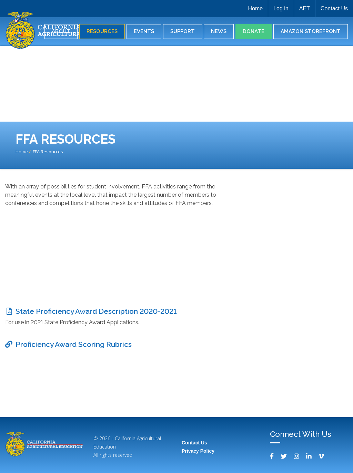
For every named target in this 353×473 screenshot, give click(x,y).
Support (182, 31)
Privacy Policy (198, 451)
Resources (102, 31)
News (218, 31)
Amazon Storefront (311, 31)
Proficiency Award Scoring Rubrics (74, 344)
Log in (281, 8)
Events (144, 31)
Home (255, 8)
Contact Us (334, 8)
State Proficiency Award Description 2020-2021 (96, 311)
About (61, 31)
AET (304, 8)
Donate (253, 31)
